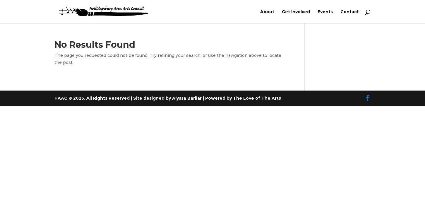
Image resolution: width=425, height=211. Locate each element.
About (267, 12)
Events (325, 12)
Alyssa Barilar (187, 98)
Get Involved (296, 12)
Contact (349, 12)
